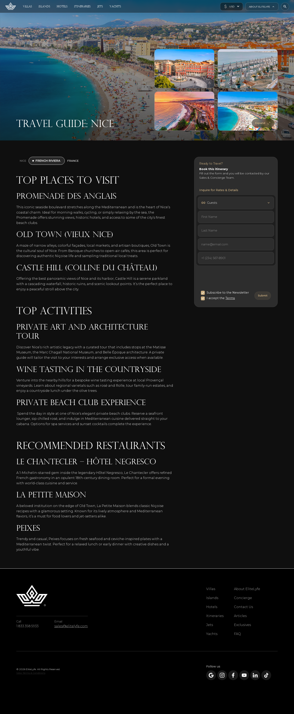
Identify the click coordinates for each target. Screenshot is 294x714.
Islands (212, 598)
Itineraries (215, 616)
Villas (210, 589)
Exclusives (242, 625)
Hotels (211, 607)
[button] (231, 6)
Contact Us (243, 607)
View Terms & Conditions (30, 672)
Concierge (243, 598)
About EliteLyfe (247, 589)
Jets (209, 625)
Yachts (211, 634)
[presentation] (232, 279)
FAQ (237, 634)
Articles (240, 616)
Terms (230, 298)
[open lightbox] (184, 68)
